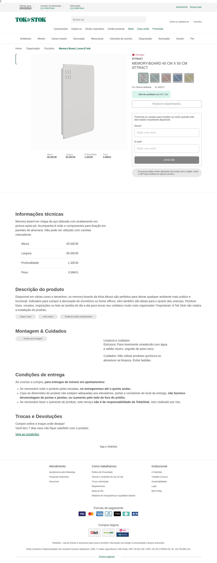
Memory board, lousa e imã (74, 48)
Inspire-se (76, 29)
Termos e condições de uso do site (107, 477)
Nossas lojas (196, 7)
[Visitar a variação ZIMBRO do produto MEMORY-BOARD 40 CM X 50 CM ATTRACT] (178, 78)
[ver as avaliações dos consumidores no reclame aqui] (108, 533)
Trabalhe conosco (160, 477)
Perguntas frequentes (59, 477)
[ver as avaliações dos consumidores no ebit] (94, 533)
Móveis (43, 38)
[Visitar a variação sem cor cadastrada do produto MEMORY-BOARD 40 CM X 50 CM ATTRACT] (143, 78)
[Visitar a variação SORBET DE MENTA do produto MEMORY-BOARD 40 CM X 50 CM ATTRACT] (155, 78)
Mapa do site (97, 491)
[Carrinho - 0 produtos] (198, 19)
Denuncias (54, 481)
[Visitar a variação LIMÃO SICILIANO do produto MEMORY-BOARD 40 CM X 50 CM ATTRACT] (189, 78)
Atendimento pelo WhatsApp (62, 472)
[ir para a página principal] (30, 19)
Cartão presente (116, 29)
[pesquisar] (142, 19)
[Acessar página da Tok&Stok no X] (120, 452)
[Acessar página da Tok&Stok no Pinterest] (112, 452)
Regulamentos (98, 486)
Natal (130, 29)
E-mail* (138, 141)
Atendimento (182, 7)
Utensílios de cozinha (122, 38)
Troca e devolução (100, 481)
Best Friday (157, 491)
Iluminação (165, 38)
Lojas (154, 486)
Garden (181, 38)
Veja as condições (27, 434)
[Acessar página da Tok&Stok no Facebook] (96, 452)
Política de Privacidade (102, 472)
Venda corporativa (94, 29)
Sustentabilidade (159, 481)
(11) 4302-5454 (48, 8)
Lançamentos (61, 29)
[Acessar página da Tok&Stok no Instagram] (104, 452)
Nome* (138, 126)
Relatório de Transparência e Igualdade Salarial (113, 495)
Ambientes (27, 38)
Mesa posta (98, 38)
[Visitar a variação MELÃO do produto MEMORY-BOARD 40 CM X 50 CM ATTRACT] (166, 78)
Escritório (49, 48)
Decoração (80, 38)
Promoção (158, 29)
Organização (147, 38)
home (18, 48)
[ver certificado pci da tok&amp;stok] (122, 533)
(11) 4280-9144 (77, 8)
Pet (193, 38)
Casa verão (143, 29)
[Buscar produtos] (108, 19)
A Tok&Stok (157, 472)
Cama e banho (61, 38)
